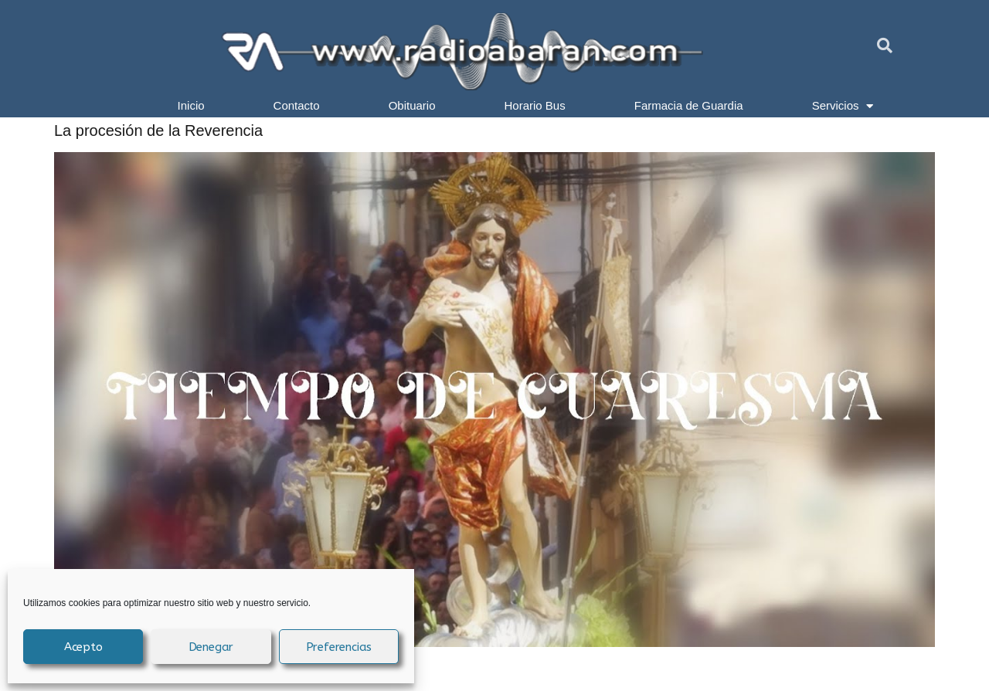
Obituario (412, 105)
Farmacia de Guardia (688, 105)
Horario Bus (535, 105)
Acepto (83, 647)
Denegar (211, 647)
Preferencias (339, 647)
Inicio (191, 105)
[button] (884, 45)
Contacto (297, 105)
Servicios (843, 105)
